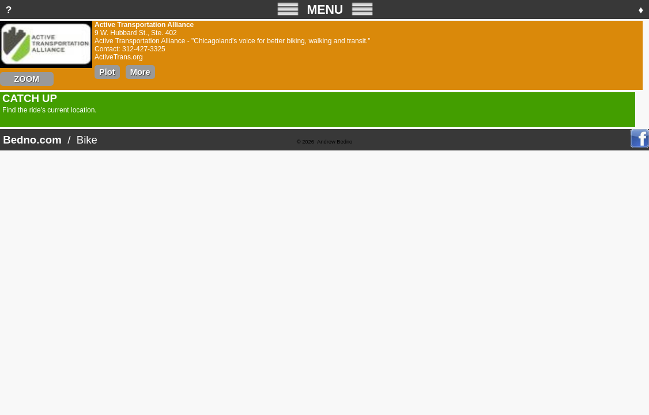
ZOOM (27, 79)
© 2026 (305, 142)
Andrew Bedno (334, 142)
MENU (325, 9)
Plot (107, 72)
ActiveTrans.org (119, 57)
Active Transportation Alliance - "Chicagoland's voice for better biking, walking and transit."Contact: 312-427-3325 (232, 50)
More (140, 72)
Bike (87, 140)
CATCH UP (29, 98)
